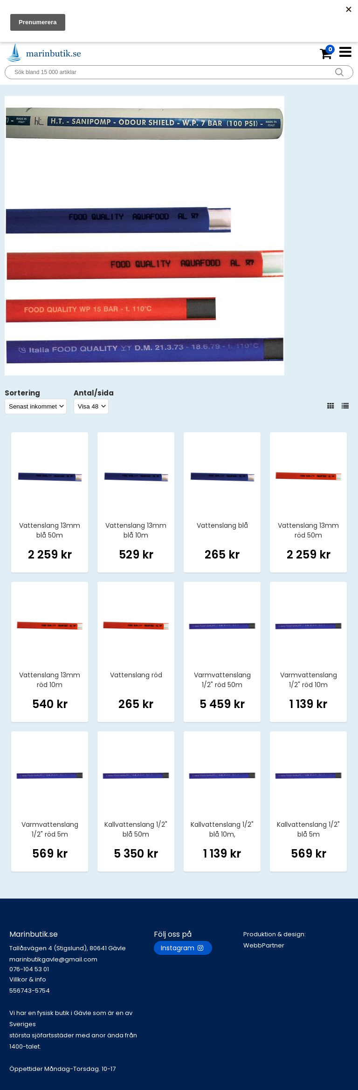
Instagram (183, 948)
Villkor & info (27, 979)
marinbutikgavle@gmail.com (81, 964)
